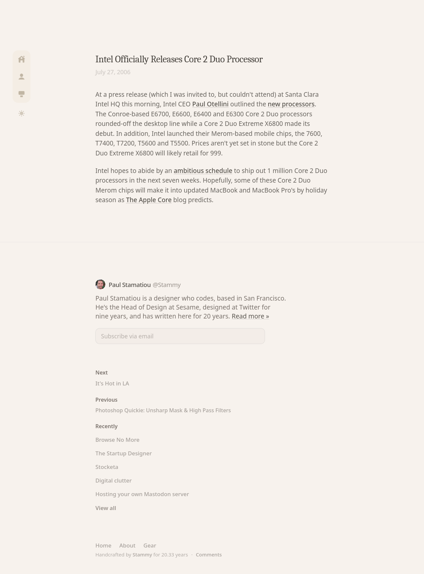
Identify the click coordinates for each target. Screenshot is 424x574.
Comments (209, 554)
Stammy (142, 554)
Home (103, 545)
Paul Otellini (210, 104)
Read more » (250, 316)
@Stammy (167, 284)
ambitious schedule (203, 170)
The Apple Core (149, 200)
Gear (149, 545)
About (127, 545)
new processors (291, 104)
